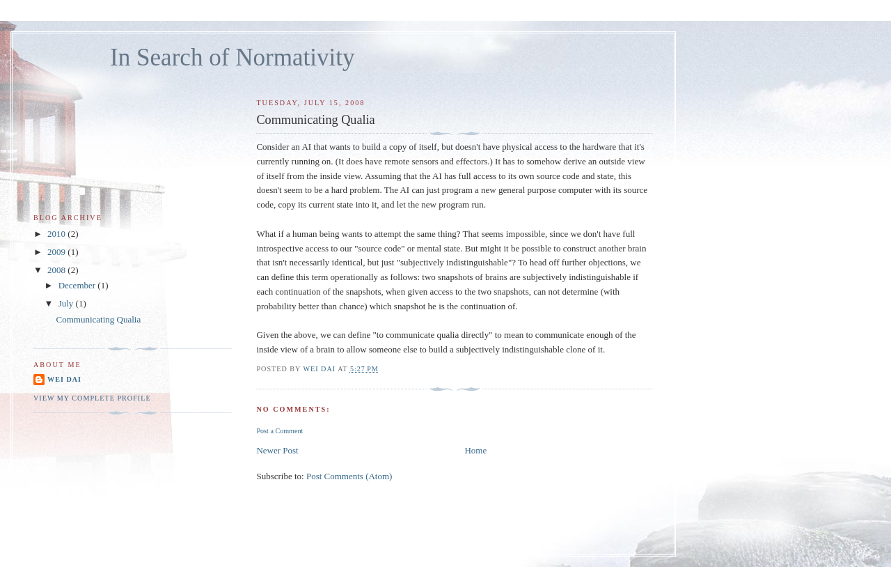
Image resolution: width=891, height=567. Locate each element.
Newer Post (277, 450)
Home (475, 450)
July (67, 303)
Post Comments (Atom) (349, 476)
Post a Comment (279, 431)
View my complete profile (92, 398)
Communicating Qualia (98, 319)
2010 (57, 233)
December (78, 285)
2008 (57, 270)
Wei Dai (64, 379)
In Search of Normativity (232, 57)
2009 (57, 252)
